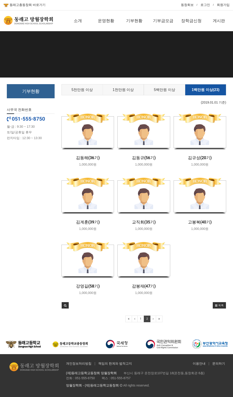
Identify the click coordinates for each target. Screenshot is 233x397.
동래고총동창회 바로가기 (24, 5)
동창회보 (187, 5)
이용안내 (199, 363)
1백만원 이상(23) (206, 90)
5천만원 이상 (82, 90)
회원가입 (223, 5)
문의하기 (218, 363)
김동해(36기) (88, 157)
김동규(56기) (144, 157)
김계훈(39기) (88, 222)
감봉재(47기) (144, 286)
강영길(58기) (88, 286)
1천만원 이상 (123, 90)
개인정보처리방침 (78, 363)
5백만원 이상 (164, 90)
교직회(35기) (144, 222)
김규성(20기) (200, 157)
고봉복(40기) (200, 222)
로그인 (205, 5)
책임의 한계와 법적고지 (115, 363)
